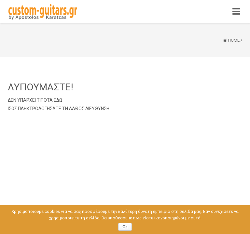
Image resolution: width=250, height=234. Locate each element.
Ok (124, 227)
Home (234, 40)
